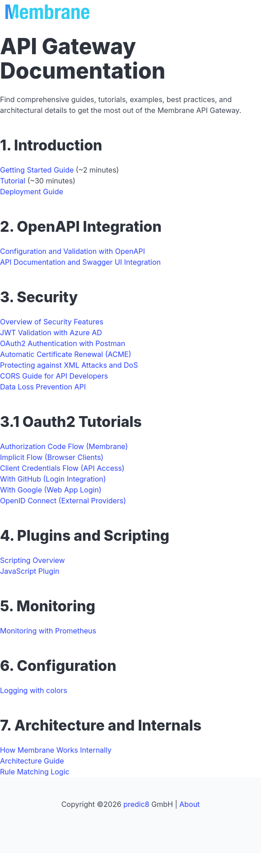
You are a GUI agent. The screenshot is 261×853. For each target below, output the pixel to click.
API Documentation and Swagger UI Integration (80, 262)
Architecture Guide (32, 760)
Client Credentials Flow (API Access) (62, 468)
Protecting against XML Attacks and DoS (69, 365)
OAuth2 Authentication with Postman (62, 343)
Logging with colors (33, 690)
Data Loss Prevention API (43, 386)
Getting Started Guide (37, 169)
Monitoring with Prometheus (48, 630)
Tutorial (12, 180)
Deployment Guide (31, 191)
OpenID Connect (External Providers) (63, 500)
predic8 (136, 804)
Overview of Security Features (51, 321)
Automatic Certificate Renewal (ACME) (65, 354)
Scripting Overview (32, 560)
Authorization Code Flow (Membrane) (64, 446)
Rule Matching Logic (35, 771)
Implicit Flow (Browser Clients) (51, 457)
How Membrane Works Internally (56, 750)
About (189, 804)
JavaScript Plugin (29, 571)
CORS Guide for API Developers (54, 375)
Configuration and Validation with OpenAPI (72, 251)
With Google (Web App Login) (51, 489)
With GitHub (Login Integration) (53, 478)
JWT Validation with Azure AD (51, 332)
